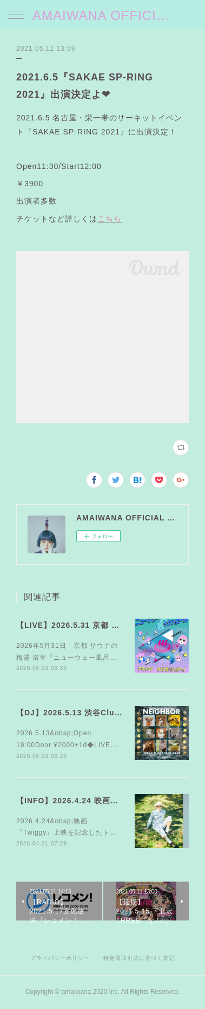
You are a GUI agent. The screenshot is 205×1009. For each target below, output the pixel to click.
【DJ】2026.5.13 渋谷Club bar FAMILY (92, 712)
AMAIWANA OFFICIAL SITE (102, 15)
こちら (109, 218)
